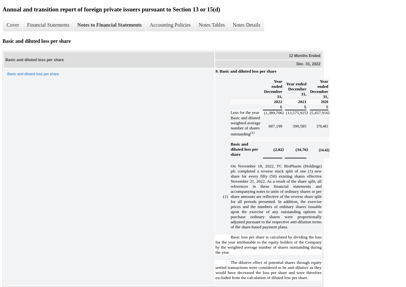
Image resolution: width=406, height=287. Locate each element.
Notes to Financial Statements (109, 25)
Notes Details (246, 25)
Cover (13, 25)
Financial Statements (48, 25)
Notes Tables (212, 25)
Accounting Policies (170, 25)
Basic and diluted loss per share (33, 74)
